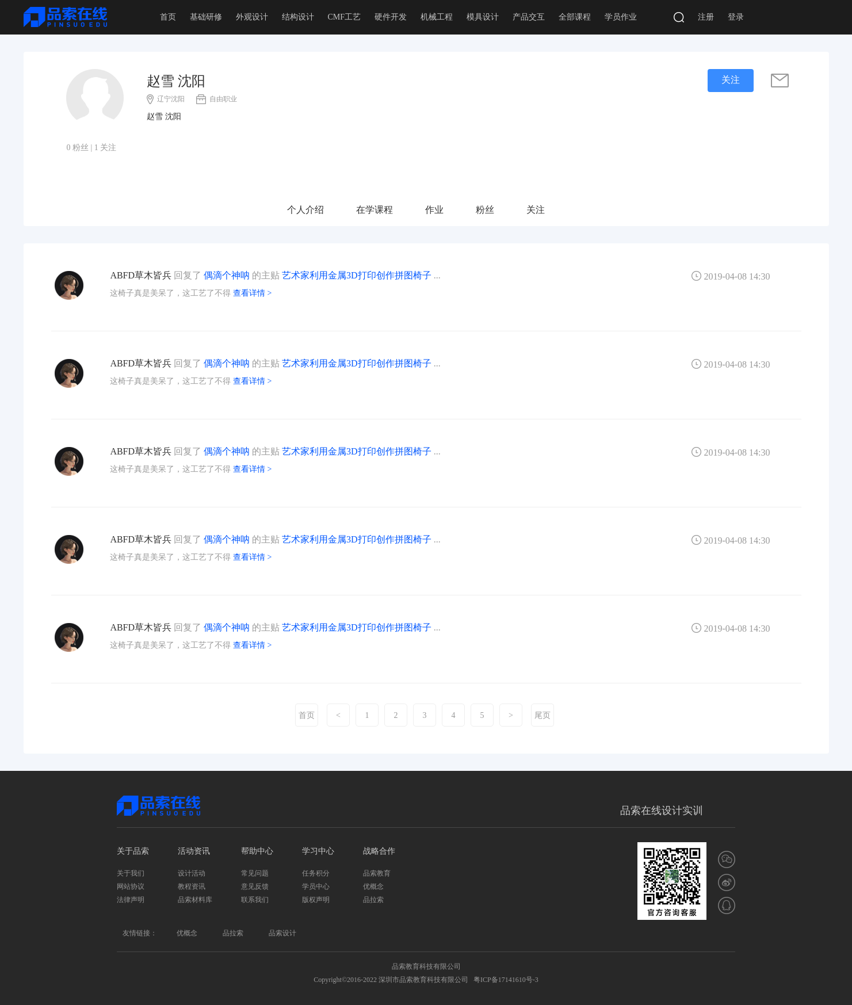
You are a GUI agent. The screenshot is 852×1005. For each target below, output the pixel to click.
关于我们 (130, 873)
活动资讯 (194, 851)
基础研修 (206, 17)
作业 (434, 210)
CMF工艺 (344, 17)
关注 (535, 210)
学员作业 (621, 17)
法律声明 (130, 900)
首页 (168, 17)
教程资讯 (191, 886)
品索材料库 (195, 900)
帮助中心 (257, 851)
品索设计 (282, 933)
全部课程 (575, 17)
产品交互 (529, 17)
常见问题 (255, 873)
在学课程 (374, 210)
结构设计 (298, 17)
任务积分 (316, 873)
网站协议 (130, 886)
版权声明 (316, 900)
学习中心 (318, 851)
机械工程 (437, 17)
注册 (706, 17)
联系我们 (255, 900)
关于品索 (133, 851)
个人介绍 (305, 210)
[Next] (510, 715)
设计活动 (191, 873)
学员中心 (316, 886)
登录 (736, 17)
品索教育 (377, 873)
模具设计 (483, 17)
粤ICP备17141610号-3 (505, 980)
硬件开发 (391, 17)
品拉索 (373, 900)
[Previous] (338, 715)
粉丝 (485, 210)
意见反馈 (255, 886)
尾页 (542, 715)
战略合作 (379, 851)
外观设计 (252, 17)
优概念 (373, 886)
